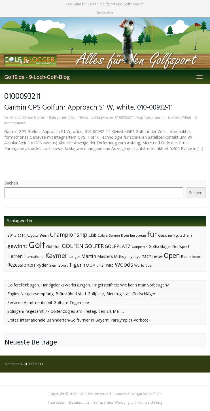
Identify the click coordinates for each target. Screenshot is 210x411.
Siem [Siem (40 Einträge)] (53, 265)
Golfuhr (174, 117)
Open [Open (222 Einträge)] (172, 255)
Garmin (160, 117)
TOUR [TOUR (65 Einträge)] (89, 265)
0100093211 (125, 117)
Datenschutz (79, 402)
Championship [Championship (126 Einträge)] (68, 234)
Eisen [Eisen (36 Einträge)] (125, 235)
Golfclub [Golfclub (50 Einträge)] (53, 246)
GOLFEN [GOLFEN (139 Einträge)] (72, 246)
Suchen (11, 183)
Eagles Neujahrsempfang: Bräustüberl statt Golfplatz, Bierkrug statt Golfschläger (81, 293)
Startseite (12, 363)
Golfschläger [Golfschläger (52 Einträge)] (160, 246)
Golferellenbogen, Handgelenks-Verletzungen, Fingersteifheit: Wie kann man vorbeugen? (88, 285)
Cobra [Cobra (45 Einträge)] (102, 235)
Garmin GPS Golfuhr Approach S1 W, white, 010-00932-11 (88, 107)
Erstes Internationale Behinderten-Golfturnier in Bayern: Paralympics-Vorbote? (78, 320)
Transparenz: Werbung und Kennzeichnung (127, 402)
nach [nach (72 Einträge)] (146, 256)
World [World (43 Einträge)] (139, 265)
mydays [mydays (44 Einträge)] (134, 256)
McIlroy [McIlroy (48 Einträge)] (120, 256)
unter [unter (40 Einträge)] (100, 265)
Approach (145, 117)
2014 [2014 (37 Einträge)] (22, 235)
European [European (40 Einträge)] (138, 235)
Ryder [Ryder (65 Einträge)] (42, 265)
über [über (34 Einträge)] (149, 265)
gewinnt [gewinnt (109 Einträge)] (17, 245)
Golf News (79, 117)
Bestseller (105, 12)
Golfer (39, 117)
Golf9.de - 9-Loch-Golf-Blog (37, 77)
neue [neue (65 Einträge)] (157, 256)
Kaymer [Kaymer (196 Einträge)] (56, 255)
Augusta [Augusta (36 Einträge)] (33, 235)
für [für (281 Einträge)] (152, 234)
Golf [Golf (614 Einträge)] (37, 245)
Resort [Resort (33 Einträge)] (196, 256)
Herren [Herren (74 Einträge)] (15, 256)
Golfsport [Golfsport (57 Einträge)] (181, 246)
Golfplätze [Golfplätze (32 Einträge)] (139, 247)
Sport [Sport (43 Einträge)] (63, 265)
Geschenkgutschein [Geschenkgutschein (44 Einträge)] (175, 235)
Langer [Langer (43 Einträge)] (74, 256)
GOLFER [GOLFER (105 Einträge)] (94, 246)
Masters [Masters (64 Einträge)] (105, 256)
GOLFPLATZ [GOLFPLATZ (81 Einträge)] (118, 246)
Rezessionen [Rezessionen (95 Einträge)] (21, 264)
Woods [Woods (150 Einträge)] (124, 264)
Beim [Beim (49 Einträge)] (44, 235)
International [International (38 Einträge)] (34, 256)
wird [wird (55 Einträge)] (110, 265)
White (186, 117)
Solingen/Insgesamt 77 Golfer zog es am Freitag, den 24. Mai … (65, 311)
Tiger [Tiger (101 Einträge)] (75, 264)
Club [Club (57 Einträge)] (92, 235)
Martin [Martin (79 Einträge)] (88, 256)
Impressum (57, 402)
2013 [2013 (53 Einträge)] (11, 235)
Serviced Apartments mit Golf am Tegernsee (48, 302)
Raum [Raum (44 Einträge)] (186, 256)
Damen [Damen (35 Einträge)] (114, 235)
